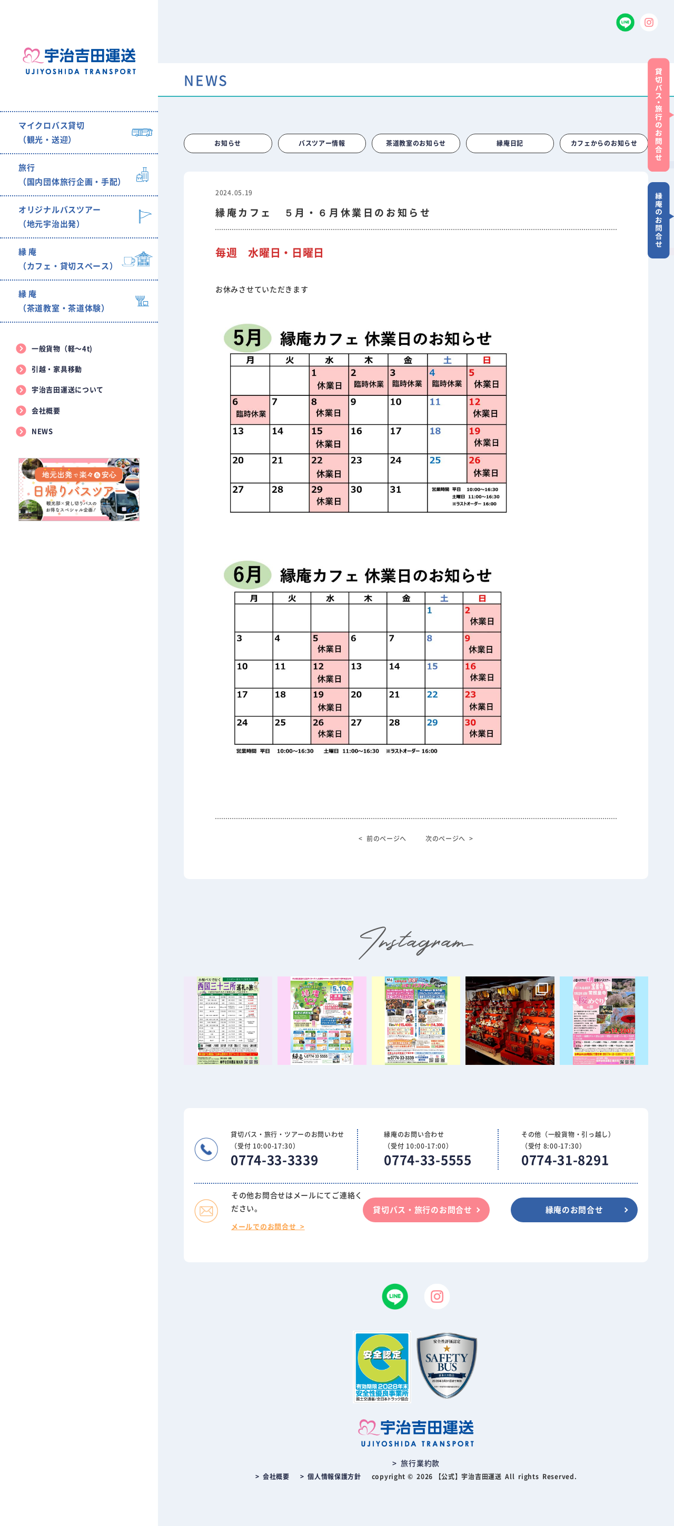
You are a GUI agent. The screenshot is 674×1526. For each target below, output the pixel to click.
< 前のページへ (383, 838)
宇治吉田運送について (68, 389)
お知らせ (227, 144)
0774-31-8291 (565, 1160)
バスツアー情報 (322, 144)
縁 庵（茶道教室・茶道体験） (64, 301)
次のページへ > (449, 838)
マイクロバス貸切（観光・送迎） (51, 133)
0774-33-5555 (427, 1160)
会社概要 (46, 410)
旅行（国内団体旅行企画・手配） (72, 175)
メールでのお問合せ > (268, 1226)
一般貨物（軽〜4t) (62, 348)
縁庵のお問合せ (574, 1210)
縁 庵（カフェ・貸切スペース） (67, 259)
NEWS (42, 431)
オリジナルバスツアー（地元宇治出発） (59, 217)
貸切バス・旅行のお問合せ (420, 1210)
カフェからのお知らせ (604, 144)
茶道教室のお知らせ (416, 144)
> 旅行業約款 (416, 1463)
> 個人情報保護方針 (330, 1477)
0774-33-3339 (274, 1160)
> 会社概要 (272, 1477)
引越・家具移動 (57, 369)
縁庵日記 (510, 144)
